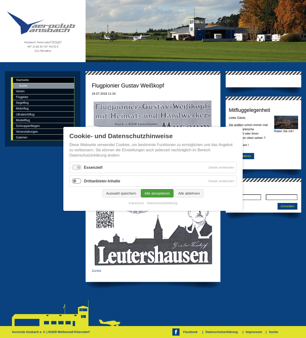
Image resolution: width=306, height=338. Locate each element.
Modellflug (23, 120)
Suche (273, 332)
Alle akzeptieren (157, 193)
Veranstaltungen (27, 131)
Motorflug (22, 108)
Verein (20, 91)
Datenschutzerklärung (222, 332)
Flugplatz (22, 97)
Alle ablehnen (189, 193)
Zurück (96, 271)
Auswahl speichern (121, 193)
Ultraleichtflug (25, 114)
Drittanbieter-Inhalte (102, 181)
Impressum (254, 332)
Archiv (23, 85)
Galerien (21, 137)
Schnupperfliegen (28, 126)
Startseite (22, 80)
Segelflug (22, 102)
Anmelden (287, 206)
